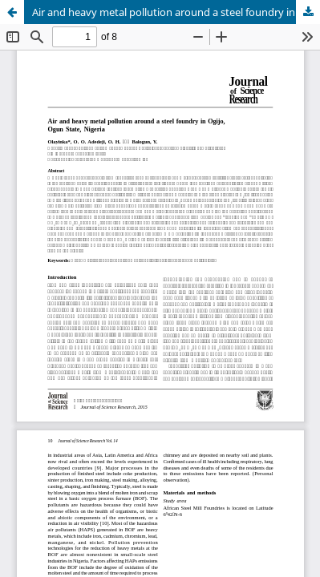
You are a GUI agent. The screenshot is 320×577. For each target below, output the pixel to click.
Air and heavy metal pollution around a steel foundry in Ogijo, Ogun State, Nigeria (176, 12)
